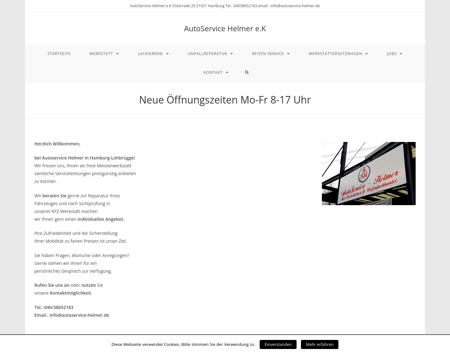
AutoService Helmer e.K (225, 28)
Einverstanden (278, 344)
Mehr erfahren (319, 344)
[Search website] (247, 72)
